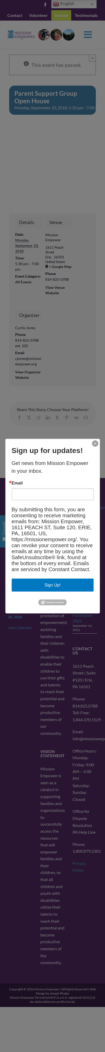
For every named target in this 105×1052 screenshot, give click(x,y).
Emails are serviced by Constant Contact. (51, 566)
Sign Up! (52, 585)
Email (17, 483)
